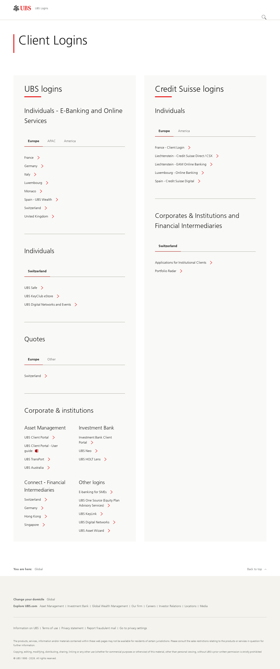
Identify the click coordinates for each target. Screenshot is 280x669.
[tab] (33, 141)
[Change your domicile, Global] (51, 599)
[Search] (264, 17)
